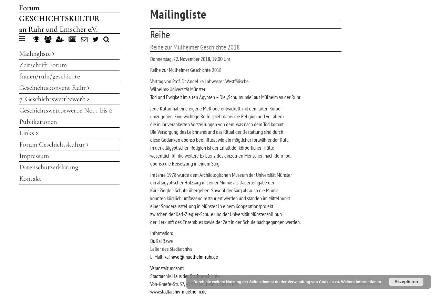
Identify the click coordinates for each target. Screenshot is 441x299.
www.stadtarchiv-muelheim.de (178, 291)
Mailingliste (36, 54)
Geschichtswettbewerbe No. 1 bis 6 (65, 110)
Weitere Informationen (361, 282)
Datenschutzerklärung (48, 167)
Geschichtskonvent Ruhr (54, 88)
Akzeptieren (406, 281)
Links (28, 133)
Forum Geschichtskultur (54, 144)
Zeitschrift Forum (43, 65)
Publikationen (38, 122)
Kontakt (30, 178)
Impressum (34, 156)
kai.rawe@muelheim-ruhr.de (191, 256)
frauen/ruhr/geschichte (49, 76)
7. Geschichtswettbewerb (54, 99)
